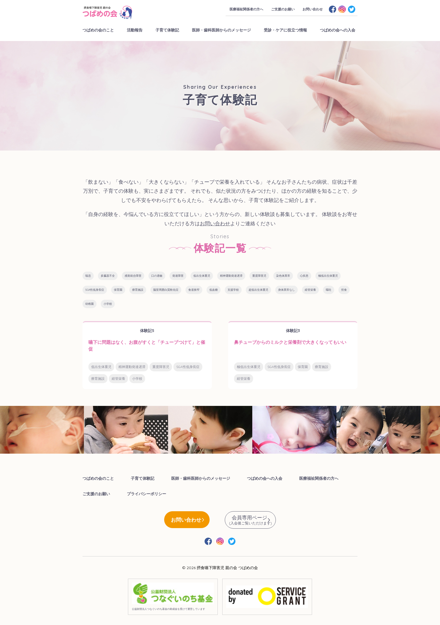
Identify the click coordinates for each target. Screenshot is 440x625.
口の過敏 (156, 276)
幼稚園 (89, 304)
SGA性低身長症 (94, 290)
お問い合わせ (312, 9)
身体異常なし (286, 290)
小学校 (108, 304)
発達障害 (178, 276)
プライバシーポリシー (146, 493)
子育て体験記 (167, 30)
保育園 (118, 290)
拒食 (344, 290)
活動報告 (135, 30)
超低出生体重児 (258, 290)
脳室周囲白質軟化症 (165, 290)
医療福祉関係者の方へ (246, 9)
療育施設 (137, 290)
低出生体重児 (201, 276)
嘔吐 (328, 290)
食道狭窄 (194, 290)
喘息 (88, 276)
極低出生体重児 (328, 276)
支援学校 (233, 290)
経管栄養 (310, 290)
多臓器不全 (108, 276)
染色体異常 (283, 276)
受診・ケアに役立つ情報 (285, 30)
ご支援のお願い (283, 9)
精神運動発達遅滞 (231, 276)
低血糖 (213, 290)
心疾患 (304, 276)
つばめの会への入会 (337, 30)
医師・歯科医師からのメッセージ (221, 30)
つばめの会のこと (98, 30)
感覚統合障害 (133, 276)
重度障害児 (259, 276)
